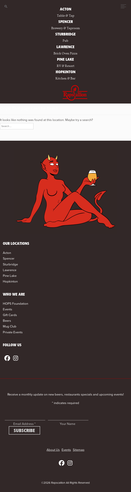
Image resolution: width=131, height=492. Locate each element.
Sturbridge (10, 264)
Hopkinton (10, 281)
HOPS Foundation (15, 303)
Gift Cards (10, 315)
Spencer (8, 258)
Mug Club (9, 326)
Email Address (24, 423)
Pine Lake (10, 275)
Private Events (13, 332)
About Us (53, 449)
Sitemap (78, 449)
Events (7, 309)
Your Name (67, 423)
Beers (7, 320)
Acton (7, 252)
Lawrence (9, 270)
